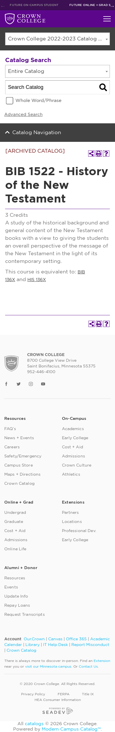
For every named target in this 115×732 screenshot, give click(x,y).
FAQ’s (10, 429)
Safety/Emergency (22, 456)
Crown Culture (77, 465)
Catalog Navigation (36, 132)
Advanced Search (23, 115)
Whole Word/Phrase (38, 100)
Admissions (73, 456)
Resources (14, 578)
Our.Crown (34, 639)
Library (32, 645)
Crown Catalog (19, 484)
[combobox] (57, 38)
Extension (102, 661)
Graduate (13, 522)
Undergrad (15, 513)
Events (11, 587)
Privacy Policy (33, 694)
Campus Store (18, 465)
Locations (72, 522)
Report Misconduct (90, 645)
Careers (12, 447)
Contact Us (88, 666)
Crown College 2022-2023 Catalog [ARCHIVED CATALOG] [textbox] (59, 39)
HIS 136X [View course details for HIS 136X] (36, 280)
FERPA (63, 694)
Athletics (71, 475)
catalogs (34, 723)
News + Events (19, 438)
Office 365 (76, 639)
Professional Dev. (79, 531)
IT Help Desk (55, 645)
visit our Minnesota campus (48, 666)
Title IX (88, 694)
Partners (70, 513)
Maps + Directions (22, 475)
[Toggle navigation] (107, 18)
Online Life (15, 549)
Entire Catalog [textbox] (26, 71)
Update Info (16, 596)
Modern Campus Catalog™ (71, 729)
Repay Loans (17, 606)
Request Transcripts (24, 615)
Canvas (55, 639)
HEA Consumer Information (58, 700)
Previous (3, 6)
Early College (75, 438)
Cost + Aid (72, 447)
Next (112, 6)
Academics (73, 429)
